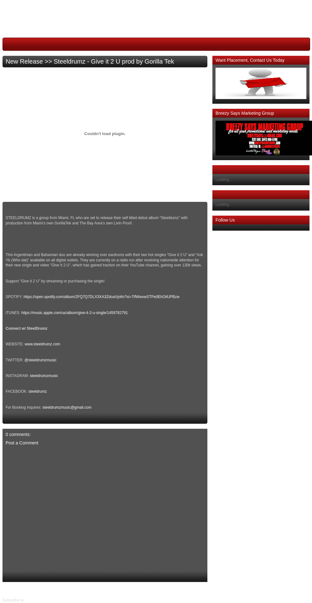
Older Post (11, 590)
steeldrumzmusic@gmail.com (66, 407)
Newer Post (202, 590)
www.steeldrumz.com (42, 344)
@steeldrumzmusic (40, 360)
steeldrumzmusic (44, 376)
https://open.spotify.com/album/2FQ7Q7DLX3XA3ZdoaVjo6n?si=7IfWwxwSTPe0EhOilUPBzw (101, 297)
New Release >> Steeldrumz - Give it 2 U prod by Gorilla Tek (90, 61)
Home (106, 590)
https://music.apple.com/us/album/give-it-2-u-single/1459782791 (74, 313)
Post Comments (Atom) (45, 600)
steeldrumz (38, 391)
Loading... (224, 179)
